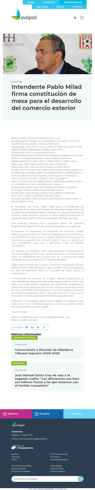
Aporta (77, 7)
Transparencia (73, 2)
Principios (54, 457)
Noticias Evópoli (18, 468)
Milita (60, 7)
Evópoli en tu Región (21, 471)
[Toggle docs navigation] (82, 18)
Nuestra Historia (57, 471)
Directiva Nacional (59, 454)
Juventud (49, 2)
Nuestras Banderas (59, 459)
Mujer (30, 2)
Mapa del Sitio (57, 468)
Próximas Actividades (21, 466)
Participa (42, 7)
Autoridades (56, 466)
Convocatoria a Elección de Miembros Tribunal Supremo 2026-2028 (44, 351)
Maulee (23, 312)
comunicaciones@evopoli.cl (33, 439)
